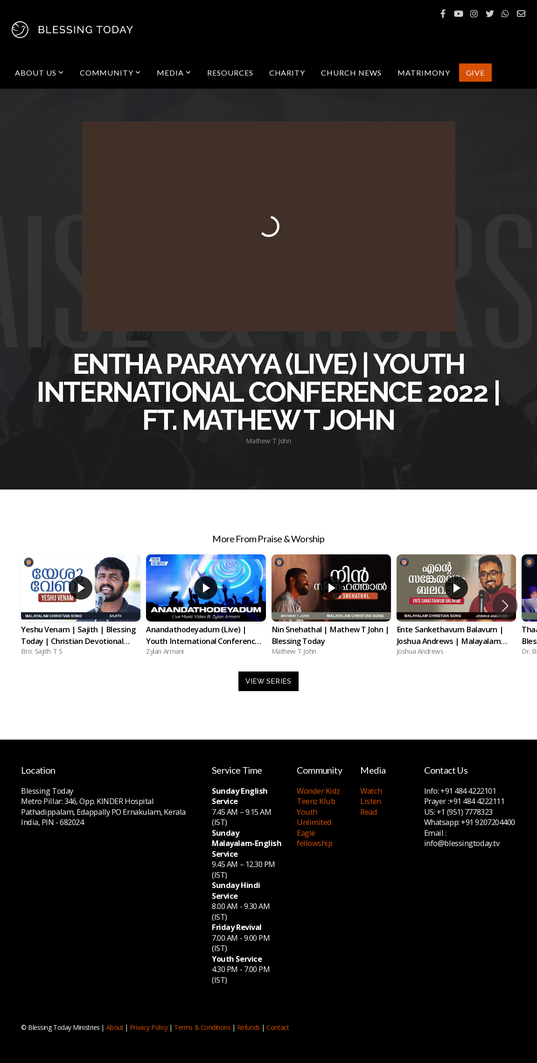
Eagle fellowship (315, 838)
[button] (505, 605)
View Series (268, 681)
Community (110, 72)
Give (475, 72)
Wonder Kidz (318, 790)
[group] (80, 605)
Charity (287, 72)
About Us (39, 72)
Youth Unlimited (314, 817)
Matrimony (424, 72)
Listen (370, 801)
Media (174, 72)
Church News (351, 72)
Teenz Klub (316, 801)
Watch (371, 790)
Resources (230, 72)
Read (368, 811)
